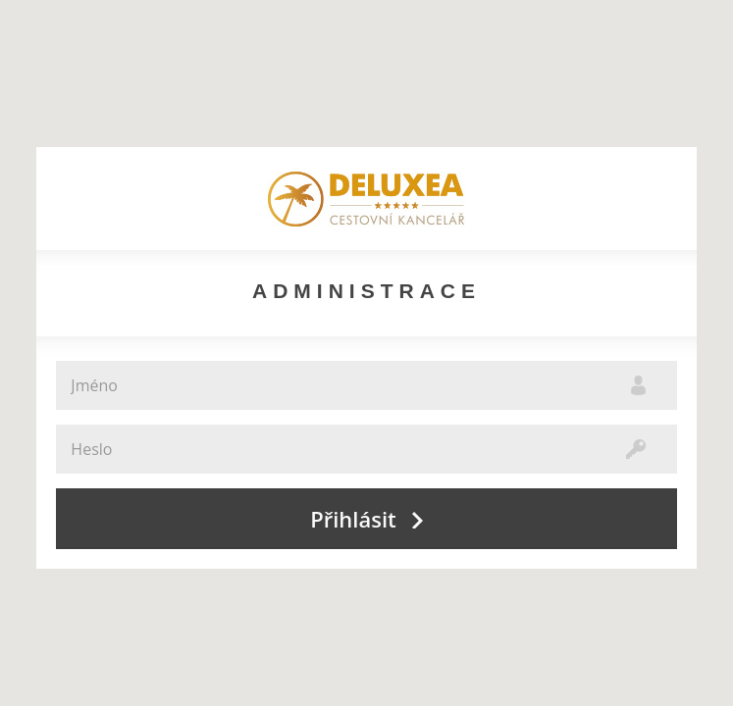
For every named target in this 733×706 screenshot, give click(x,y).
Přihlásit (366, 518)
